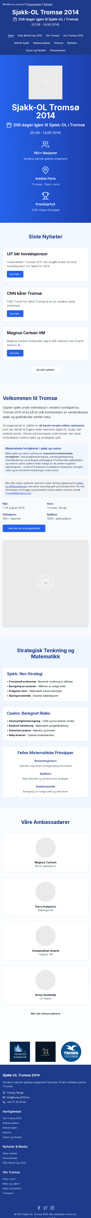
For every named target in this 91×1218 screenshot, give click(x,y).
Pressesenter (34, 4)
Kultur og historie (12, 1188)
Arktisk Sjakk (21, 42)
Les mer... (15, 274)
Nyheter (48, 4)
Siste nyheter (10, 1153)
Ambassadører (41, 42)
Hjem (11, 35)
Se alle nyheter (45, 369)
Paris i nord (9, 1179)
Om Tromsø (52, 35)
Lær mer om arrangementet (24, 528)
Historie (58, 42)
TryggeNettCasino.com (18, 493)
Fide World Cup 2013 (30, 35)
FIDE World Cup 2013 (14, 1162)
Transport (8, 1193)
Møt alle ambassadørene (45, 1013)
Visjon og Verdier (36, 50)
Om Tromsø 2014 (73, 35)
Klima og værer (11, 1183)
